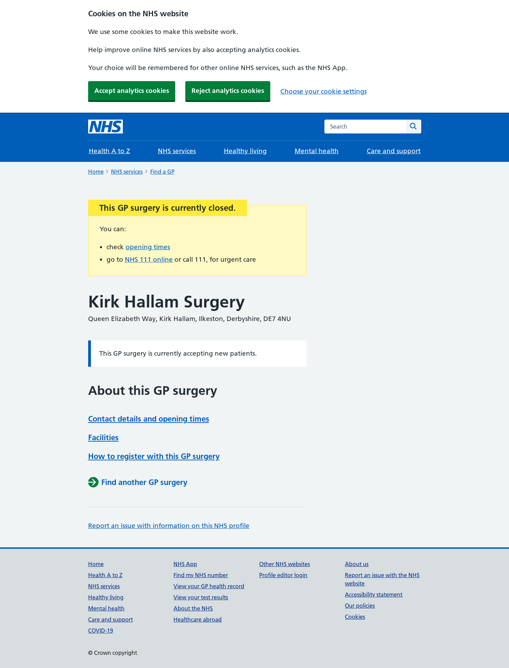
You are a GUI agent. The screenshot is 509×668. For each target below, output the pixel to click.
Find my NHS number (200, 575)
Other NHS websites (284, 564)
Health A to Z (109, 151)
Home (96, 171)
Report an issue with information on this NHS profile (168, 526)
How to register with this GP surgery (154, 456)
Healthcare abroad (197, 619)
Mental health (317, 151)
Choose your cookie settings (323, 91)
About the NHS (193, 608)
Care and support (394, 151)
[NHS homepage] (105, 126)
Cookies (355, 616)
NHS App (185, 564)
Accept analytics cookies (131, 91)
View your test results (200, 597)
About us (356, 564)
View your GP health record (208, 586)
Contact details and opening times (148, 419)
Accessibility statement (373, 594)
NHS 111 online (149, 259)
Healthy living (245, 151)
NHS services (177, 151)
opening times (148, 247)
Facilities (103, 437)
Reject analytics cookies (228, 91)
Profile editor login (283, 575)
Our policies (360, 605)
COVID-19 (100, 630)
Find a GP (162, 171)
